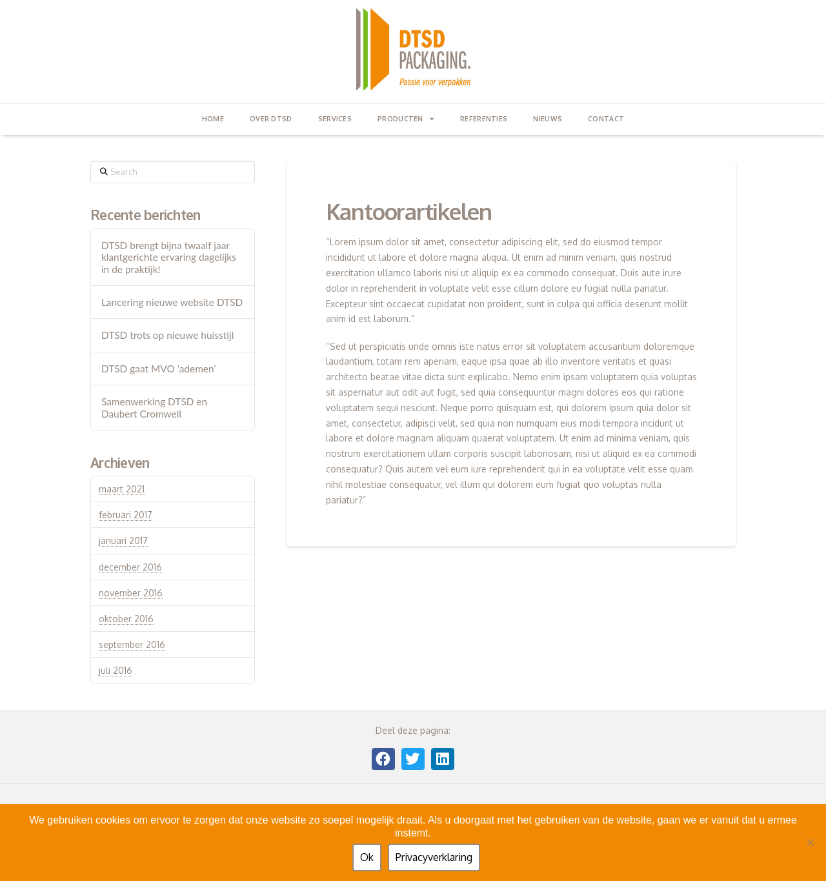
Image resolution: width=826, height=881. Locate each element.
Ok (367, 857)
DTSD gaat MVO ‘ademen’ (158, 368)
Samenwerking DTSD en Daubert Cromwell (154, 408)
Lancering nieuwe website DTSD (172, 302)
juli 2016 (115, 670)
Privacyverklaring (434, 857)
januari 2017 (123, 540)
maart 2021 (122, 488)
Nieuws (547, 118)
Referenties (483, 118)
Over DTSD (271, 118)
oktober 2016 (126, 618)
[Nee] (809, 842)
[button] (383, 759)
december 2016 (130, 567)
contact (606, 118)
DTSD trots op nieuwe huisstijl (167, 335)
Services (335, 118)
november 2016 (131, 592)
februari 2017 (125, 514)
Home (213, 118)
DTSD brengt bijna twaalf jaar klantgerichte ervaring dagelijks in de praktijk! (168, 257)
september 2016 (132, 644)
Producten (406, 119)
